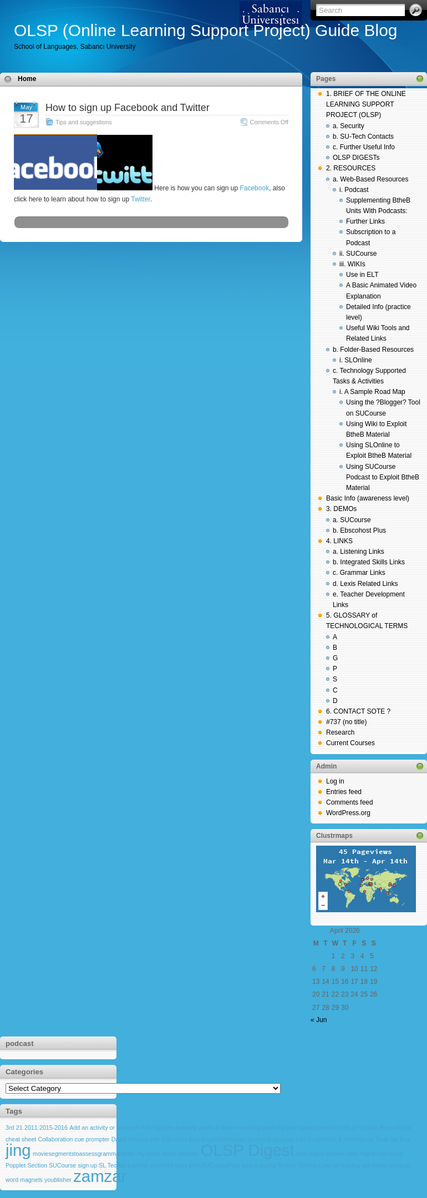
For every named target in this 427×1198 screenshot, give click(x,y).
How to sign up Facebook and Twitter (127, 107)
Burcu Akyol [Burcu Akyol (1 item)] (394, 1127)
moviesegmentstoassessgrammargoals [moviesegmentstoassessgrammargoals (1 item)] (84, 1153)
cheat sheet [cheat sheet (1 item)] (21, 1139)
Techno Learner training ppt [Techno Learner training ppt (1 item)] (334, 1165)
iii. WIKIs (352, 264)
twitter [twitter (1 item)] (380, 1165)
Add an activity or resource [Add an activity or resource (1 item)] (104, 1127)
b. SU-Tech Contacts (363, 136)
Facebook (253, 188)
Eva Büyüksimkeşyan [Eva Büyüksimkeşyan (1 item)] (217, 1139)
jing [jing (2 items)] (18, 1150)
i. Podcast (354, 190)
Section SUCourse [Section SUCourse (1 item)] (52, 1165)
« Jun (319, 1020)
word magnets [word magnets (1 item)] (24, 1179)
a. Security (348, 126)
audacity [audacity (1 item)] (186, 1127)
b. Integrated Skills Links (369, 562)
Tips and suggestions (83, 122)
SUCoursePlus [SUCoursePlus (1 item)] (220, 1165)
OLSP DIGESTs (356, 157)
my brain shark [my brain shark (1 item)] (156, 1153)
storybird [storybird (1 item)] (161, 1165)
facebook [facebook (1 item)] (259, 1139)
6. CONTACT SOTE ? (358, 711)
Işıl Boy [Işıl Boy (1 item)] (400, 1139)
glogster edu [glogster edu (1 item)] (289, 1139)
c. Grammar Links (359, 573)
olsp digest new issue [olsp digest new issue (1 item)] (375, 1153)
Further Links (365, 221)
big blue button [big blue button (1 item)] (296, 1127)
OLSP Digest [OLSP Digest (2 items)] (247, 1150)
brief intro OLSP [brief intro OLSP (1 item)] (338, 1127)
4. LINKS (339, 541)
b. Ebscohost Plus (359, 530)
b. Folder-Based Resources (373, 349)
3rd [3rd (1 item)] (10, 1127)
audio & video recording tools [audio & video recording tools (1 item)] (236, 1127)
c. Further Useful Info (364, 147)
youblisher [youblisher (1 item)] (58, 1179)
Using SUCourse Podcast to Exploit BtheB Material (382, 477)
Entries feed (344, 792)
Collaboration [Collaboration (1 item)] (55, 1139)
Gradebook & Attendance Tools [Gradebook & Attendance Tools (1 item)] (348, 1139)
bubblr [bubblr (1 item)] (369, 1127)
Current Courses (350, 743)
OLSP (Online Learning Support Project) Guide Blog (206, 30)
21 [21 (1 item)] (19, 1127)
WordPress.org (348, 813)
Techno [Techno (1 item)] (286, 1165)
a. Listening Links (358, 551)
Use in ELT (362, 275)
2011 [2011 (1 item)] (31, 1127)
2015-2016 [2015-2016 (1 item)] (53, 1127)
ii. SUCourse (358, 253)
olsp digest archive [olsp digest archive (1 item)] (320, 1153)
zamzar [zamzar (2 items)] (99, 1176)
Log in (335, 781)
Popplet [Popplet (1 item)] (16, 1165)
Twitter (140, 199)
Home (27, 79)
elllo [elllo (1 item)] (155, 1139)
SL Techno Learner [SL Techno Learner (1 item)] (123, 1165)
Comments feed (349, 802)
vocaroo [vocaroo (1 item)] (400, 1165)
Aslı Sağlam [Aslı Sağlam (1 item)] (157, 1127)
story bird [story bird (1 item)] (187, 1165)
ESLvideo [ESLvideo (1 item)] (174, 1139)
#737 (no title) (346, 722)
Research (340, 732)
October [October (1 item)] (188, 1153)
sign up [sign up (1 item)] (87, 1165)
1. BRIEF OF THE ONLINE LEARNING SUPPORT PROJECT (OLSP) (366, 104)
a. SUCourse (352, 520)
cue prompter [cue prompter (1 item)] (92, 1139)
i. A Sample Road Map (372, 392)
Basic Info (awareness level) (367, 498)
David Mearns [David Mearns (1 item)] (129, 1139)
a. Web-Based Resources (371, 179)
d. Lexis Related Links (365, 584)
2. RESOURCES (350, 168)
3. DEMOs (341, 509)
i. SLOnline (355, 360)
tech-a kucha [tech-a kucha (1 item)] (259, 1165)
